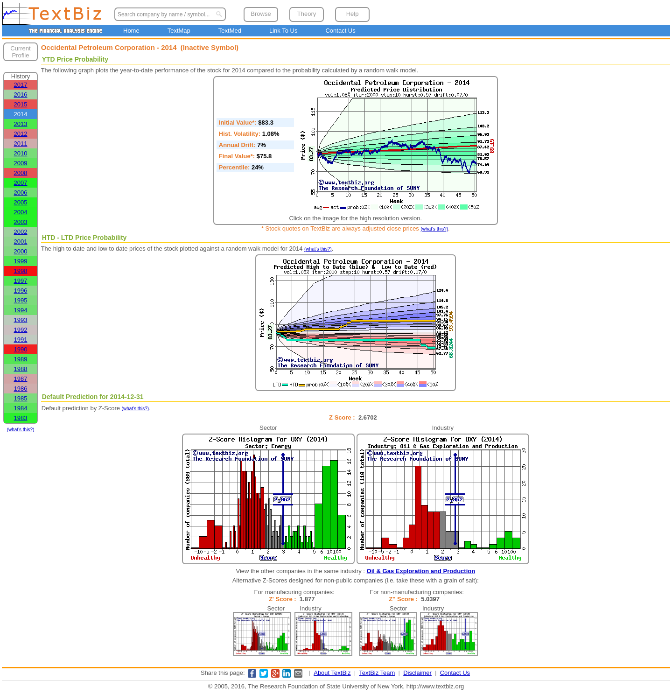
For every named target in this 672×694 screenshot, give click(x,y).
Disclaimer (417, 672)
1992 (21, 329)
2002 (21, 231)
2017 (21, 84)
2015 (21, 104)
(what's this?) (21, 429)
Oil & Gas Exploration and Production (421, 571)
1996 (21, 290)
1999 (21, 261)
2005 (21, 202)
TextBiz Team (377, 672)
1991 (21, 339)
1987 (21, 378)
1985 (21, 398)
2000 (21, 251)
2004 (21, 212)
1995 (21, 300)
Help (352, 13)
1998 (21, 270)
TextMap (179, 30)
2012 (21, 133)
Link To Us (283, 30)
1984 (21, 408)
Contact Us (340, 30)
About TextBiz (332, 672)
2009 (21, 163)
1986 (21, 388)
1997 (21, 280)
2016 (21, 94)
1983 (21, 417)
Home (131, 30)
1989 (21, 359)
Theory (306, 13)
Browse (261, 13)
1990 (21, 349)
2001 (21, 241)
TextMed (229, 30)
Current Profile (20, 52)
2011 (21, 143)
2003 (21, 221)
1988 (21, 368)
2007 (21, 182)
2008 (21, 172)
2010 (21, 153)
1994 (21, 310)
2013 (21, 123)
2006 (21, 192)
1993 (21, 319)
